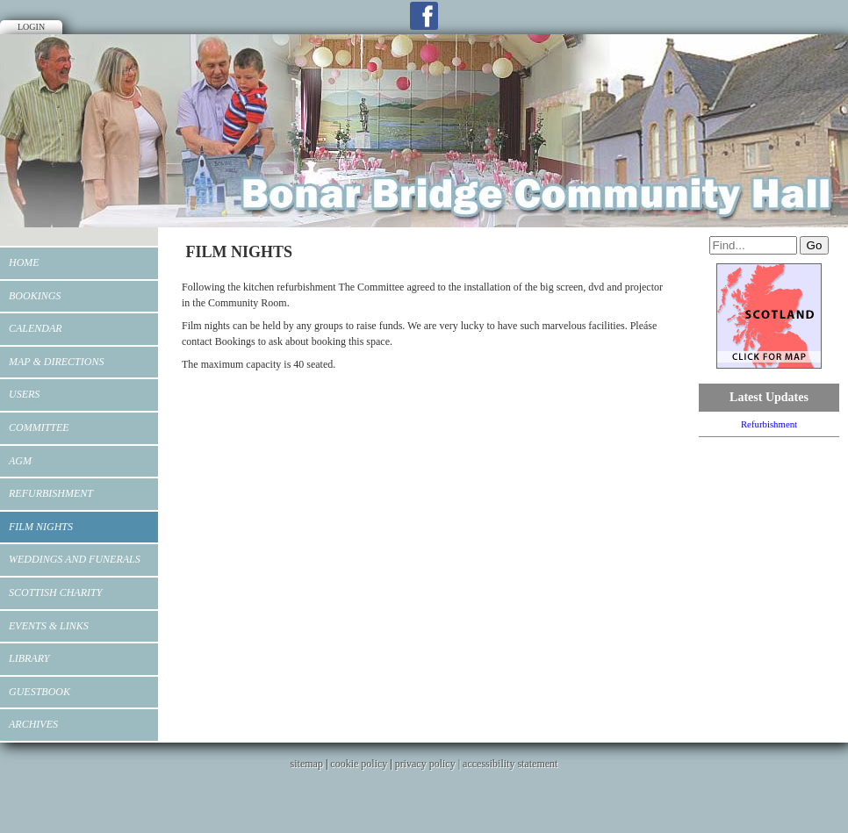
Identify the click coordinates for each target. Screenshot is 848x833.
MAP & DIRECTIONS (56, 361)
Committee (39, 427)
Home (24, 262)
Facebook (424, 16)
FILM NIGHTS (41, 527)
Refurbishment (51, 493)
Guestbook (39, 692)
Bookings (35, 296)
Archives (33, 724)
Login (31, 27)
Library (29, 658)
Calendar (35, 328)
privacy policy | (429, 764)
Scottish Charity (55, 592)
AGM (20, 461)
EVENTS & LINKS (49, 626)
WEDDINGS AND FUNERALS (74, 559)
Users (24, 394)
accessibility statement (510, 764)
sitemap (307, 764)
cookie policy (358, 764)
